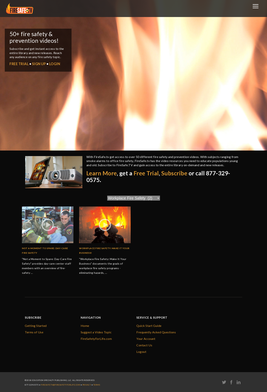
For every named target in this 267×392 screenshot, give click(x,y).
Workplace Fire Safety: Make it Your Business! (104, 250)
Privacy (86, 385)
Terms (96, 385)
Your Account (145, 338)
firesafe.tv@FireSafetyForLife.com (60, 385)
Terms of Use (34, 332)
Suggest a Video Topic (96, 332)
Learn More (101, 173)
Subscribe (174, 173)
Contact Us (144, 345)
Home (85, 325)
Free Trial (146, 173)
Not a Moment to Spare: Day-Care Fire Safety (45, 250)
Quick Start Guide (149, 325)
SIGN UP (39, 64)
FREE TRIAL (19, 64)
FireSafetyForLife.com (96, 338)
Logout (141, 351)
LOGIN (54, 64)
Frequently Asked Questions (156, 332)
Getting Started (36, 325)
